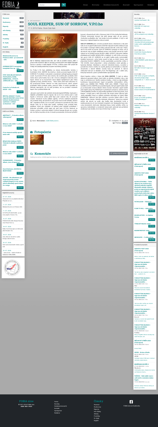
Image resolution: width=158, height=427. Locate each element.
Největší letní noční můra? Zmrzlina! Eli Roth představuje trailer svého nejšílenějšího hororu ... (144, 42)
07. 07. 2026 (7, 197)
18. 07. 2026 (7, 226)
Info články (97, 411)
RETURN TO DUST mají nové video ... (143, 68)
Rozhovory (97, 407)
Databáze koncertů (111, 5)
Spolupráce (138, 5)
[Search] (49, 5)
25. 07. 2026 (7, 250)
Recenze (96, 404)
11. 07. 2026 (7, 204)
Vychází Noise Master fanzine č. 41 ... (144, 113)
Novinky (95, 5)
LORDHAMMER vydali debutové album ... (144, 60)
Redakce (150, 5)
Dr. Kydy (96, 418)
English (96, 420)
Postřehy (97, 416)
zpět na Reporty (34, 21)
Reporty (96, 409)
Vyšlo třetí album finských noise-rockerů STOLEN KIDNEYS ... (144, 88)
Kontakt (126, 5)
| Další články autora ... (52, 121)
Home (85, 5)
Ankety (96, 414)
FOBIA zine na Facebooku (131, 403)
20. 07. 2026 (7, 242)
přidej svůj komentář (118, 153)
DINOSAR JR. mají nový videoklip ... (141, 26)
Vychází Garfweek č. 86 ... (142, 19)
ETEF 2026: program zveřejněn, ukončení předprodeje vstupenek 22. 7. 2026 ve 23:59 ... (144, 78)
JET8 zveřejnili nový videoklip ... (144, 33)
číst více (20, 62)
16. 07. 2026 (7, 218)
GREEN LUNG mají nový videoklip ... (141, 105)
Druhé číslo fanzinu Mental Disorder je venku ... (142, 52)
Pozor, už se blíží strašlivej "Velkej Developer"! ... (143, 97)
